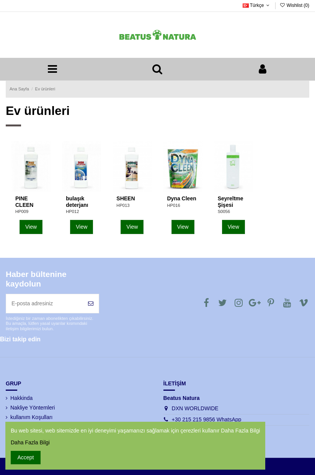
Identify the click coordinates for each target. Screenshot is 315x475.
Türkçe (257, 5)
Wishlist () (294, 5)
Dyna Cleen (181, 198)
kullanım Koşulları (31, 417)
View (31, 227)
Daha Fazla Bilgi (30, 442)
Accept (26, 457)
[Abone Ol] (91, 303)
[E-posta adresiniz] (44, 303)
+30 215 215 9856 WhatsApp (207, 419)
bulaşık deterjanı (77, 201)
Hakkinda (21, 398)
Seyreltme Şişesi (230, 201)
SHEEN (125, 198)
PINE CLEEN (24, 201)
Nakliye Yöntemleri (32, 408)
